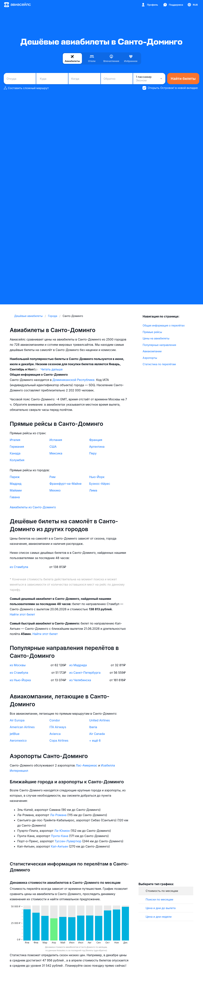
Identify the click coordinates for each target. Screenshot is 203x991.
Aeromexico (18, 740)
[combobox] (20, 78)
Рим (52, 477)
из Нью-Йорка (20, 680)
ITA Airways (57, 727)
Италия (15, 440)
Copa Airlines (58, 740)
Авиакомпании (152, 351)
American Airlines (22, 727)
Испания (55, 440)
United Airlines (99, 720)
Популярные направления (159, 344)
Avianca (55, 734)
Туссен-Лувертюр (68, 841)
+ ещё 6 (95, 740)
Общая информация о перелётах (164, 325)
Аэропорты (150, 357)
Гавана (15, 497)
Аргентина (97, 446)
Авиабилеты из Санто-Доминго (33, 507)
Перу (93, 453)
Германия (17, 446)
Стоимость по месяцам (162, 891)
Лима (93, 490)
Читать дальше (51, 369)
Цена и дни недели (159, 916)
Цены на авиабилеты (156, 338)
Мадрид (15, 483)
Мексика (55, 453)
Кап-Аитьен (60, 846)
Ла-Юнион (62, 831)
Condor (54, 720)
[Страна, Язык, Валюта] (192, 4)
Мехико (55, 490)
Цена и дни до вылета (161, 908)
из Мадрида (78, 665)
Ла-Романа (58, 815)
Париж (15, 477)
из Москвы (18, 665)
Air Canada (97, 734)
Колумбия (17, 460)
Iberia (93, 727)
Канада (15, 453)
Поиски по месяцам (159, 899)
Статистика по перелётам (159, 364)
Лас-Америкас (87, 765)
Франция (95, 440)
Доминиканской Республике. (74, 380)
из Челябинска (80, 680)
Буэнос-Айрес (99, 483)
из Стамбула (19, 567)
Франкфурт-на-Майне (65, 483)
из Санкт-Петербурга (85, 672)
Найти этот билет (22, 614)
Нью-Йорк (97, 477)
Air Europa (17, 720)
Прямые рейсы (152, 332)
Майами (16, 490)
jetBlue (14, 734)
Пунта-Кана (60, 836)
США (53, 446)
